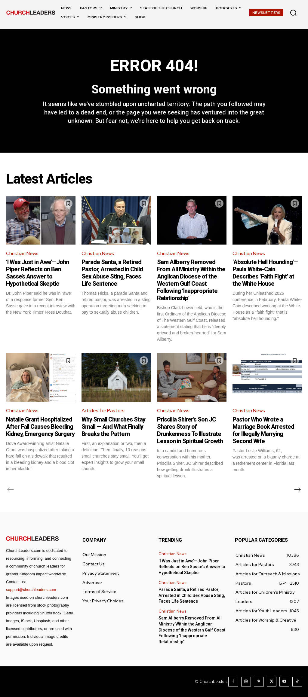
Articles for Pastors (103, 410)
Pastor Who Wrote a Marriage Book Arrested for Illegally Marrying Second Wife (263, 430)
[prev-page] (10, 489)
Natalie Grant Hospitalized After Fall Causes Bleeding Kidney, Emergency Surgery (40, 426)
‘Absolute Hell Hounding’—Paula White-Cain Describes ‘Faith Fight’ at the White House (265, 272)
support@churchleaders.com (31, 589)
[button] (293, 12)
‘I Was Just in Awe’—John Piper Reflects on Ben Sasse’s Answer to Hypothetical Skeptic (37, 272)
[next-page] (297, 489)
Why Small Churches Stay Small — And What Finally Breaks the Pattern (113, 426)
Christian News (22, 253)
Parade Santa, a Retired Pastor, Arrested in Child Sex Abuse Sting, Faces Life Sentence (112, 272)
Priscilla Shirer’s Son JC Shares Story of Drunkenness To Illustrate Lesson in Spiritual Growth (190, 430)
